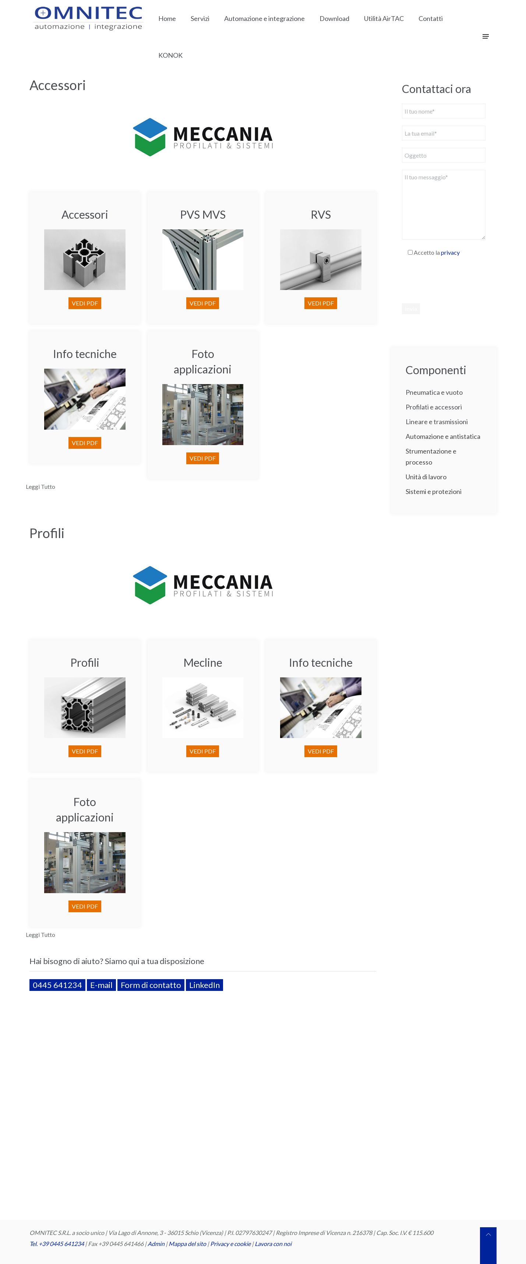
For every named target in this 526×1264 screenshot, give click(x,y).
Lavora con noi (273, 1243)
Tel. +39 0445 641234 (56, 1243)
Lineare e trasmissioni (437, 422)
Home (167, 18)
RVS (321, 214)
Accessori (57, 85)
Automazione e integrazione (264, 18)
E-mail (101, 985)
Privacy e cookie (231, 1243)
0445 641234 (57, 985)
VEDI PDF (85, 303)
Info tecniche (85, 353)
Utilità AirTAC (384, 18)
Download (334, 18)
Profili (46, 533)
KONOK (170, 55)
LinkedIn (204, 985)
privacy (450, 252)
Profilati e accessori (434, 407)
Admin (156, 1243)
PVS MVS (203, 214)
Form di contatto (151, 985)
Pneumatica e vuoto (434, 392)
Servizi (200, 18)
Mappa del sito (187, 1243)
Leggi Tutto (40, 486)
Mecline (202, 662)
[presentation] (458, 279)
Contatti (431, 18)
